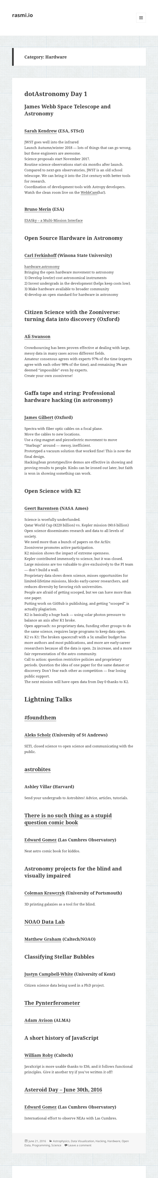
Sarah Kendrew (40, 131)
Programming (41, 1145)
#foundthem (40, 717)
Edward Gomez (40, 840)
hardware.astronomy (41, 266)
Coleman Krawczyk (44, 893)
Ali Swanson (37, 336)
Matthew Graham (42, 939)
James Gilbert (38, 417)
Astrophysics (61, 1141)
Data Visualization (82, 1141)
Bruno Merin (37, 209)
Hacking (100, 1141)
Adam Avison (38, 1020)
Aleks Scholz (37, 735)
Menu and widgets (141, 22)
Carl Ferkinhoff (40, 255)
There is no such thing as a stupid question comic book (68, 819)
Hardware (113, 1141)
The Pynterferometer (52, 1002)
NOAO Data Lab (44, 921)
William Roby (38, 1055)
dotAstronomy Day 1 (55, 94)
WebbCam (89, 192)
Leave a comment (79, 1145)
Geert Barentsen (41, 508)
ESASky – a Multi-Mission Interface (53, 220)
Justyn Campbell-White (48, 974)
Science (56, 1145)
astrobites (37, 769)
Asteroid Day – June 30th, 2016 (63, 1089)
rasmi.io (22, 14)
